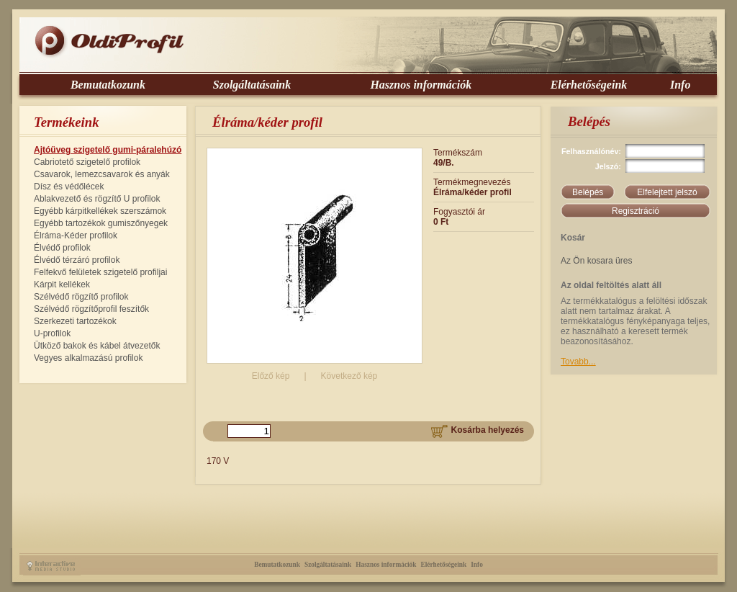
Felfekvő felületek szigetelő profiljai (100, 272)
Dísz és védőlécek (69, 186)
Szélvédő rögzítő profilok (81, 297)
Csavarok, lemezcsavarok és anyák (102, 174)
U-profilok (52, 333)
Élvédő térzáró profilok (76, 260)
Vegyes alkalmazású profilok (88, 358)
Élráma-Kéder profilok (75, 235)
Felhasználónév (589, 151)
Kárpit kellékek (62, 284)
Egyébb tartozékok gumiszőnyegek (101, 223)
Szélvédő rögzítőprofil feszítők (91, 309)
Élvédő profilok (62, 248)
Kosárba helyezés (477, 430)
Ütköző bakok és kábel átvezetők (97, 346)
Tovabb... (578, 361)
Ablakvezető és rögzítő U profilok (97, 199)
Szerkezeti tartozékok (75, 321)
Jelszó (607, 166)
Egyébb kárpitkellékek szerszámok (100, 211)
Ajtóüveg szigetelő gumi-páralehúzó (107, 150)
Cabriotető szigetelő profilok (87, 162)
